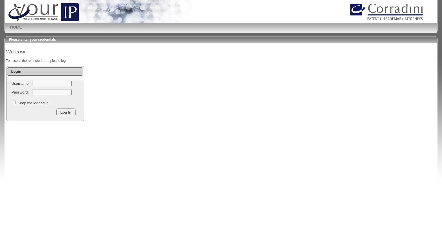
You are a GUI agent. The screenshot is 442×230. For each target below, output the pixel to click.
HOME (16, 27)
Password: (20, 92)
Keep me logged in (32, 103)
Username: (21, 83)
